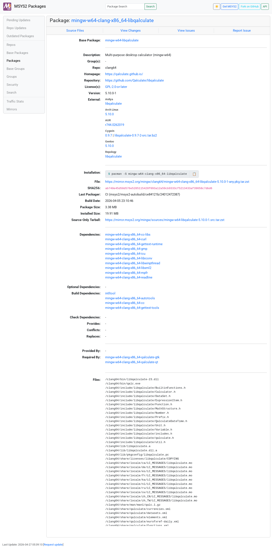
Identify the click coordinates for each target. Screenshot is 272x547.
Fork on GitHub (250, 6)
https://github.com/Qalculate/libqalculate (134, 80)
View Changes (130, 30)
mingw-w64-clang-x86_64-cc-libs (127, 234)
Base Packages (17, 53)
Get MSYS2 (230, 6)
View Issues (186, 30)
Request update (53, 544)
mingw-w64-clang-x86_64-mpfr (126, 273)
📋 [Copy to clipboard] (194, 174)
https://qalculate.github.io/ (124, 74)
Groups (12, 77)
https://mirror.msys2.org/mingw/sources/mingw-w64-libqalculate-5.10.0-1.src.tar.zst (164, 220)
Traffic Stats (15, 101)
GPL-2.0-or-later (116, 87)
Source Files (75, 30)
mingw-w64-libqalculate (122, 40)
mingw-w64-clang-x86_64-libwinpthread (132, 263)
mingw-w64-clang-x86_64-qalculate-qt (131, 362)
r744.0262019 (114, 125)
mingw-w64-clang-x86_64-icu (125, 254)
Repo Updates (16, 28)
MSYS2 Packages (24, 7)
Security (12, 85)
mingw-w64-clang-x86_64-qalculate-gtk (132, 357)
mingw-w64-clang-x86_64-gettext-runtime (134, 244)
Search (150, 6)
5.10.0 (109, 114)
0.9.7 (108, 135)
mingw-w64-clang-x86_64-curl (125, 239)
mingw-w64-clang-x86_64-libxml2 (128, 268)
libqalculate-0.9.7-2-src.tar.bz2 (136, 135)
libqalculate (113, 103)
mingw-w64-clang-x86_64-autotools (130, 298)
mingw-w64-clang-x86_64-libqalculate (112, 20)
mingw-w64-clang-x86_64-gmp (126, 249)
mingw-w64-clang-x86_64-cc (124, 303)
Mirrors (12, 109)
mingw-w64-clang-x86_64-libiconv (128, 258)
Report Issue (242, 30)
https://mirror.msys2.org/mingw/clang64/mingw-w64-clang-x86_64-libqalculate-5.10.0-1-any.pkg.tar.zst (177, 182)
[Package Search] (125, 6)
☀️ (216, 6)
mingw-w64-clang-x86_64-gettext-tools (132, 308)
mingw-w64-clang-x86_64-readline (128, 277)
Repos (11, 45)
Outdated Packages (20, 36)
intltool (110, 293)
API (265, 6)
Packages (13, 61)
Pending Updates (18, 20)
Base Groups (16, 69)
